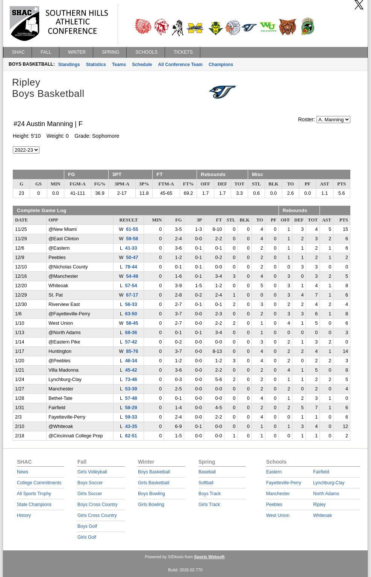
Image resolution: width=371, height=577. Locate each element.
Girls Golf (86, 537)
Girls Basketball (153, 482)
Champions (221, 64)
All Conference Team (180, 64)
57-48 (131, 398)
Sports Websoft (209, 556)
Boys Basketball (154, 472)
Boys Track (209, 493)
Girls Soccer (89, 493)
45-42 (131, 370)
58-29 (131, 407)
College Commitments (39, 482)
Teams (119, 64)
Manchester (278, 493)
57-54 (131, 285)
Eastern (274, 472)
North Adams (326, 493)
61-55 (132, 229)
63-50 (131, 313)
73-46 (131, 379)
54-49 (132, 276)
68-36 (131, 332)
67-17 (132, 295)
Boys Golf (87, 526)
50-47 (132, 257)
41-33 (131, 248)
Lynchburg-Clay (329, 482)
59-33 (131, 417)
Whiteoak (322, 515)
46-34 (131, 360)
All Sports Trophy (34, 493)
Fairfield (321, 472)
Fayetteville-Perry (283, 482)
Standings (69, 64)
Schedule (142, 64)
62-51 (131, 435)
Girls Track (209, 504)
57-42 (131, 342)
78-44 (131, 267)
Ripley (319, 504)
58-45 (132, 323)
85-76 (132, 351)
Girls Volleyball (92, 472)
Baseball (207, 472)
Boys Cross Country (97, 504)
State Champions (34, 504)
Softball (206, 482)
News (22, 472)
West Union (277, 515)
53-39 (131, 389)
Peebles (274, 504)
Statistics (96, 64)
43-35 (131, 426)
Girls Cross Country (97, 515)
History (24, 515)
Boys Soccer (90, 482)
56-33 (131, 304)
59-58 (132, 238)
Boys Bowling (151, 493)
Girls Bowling (151, 504)
